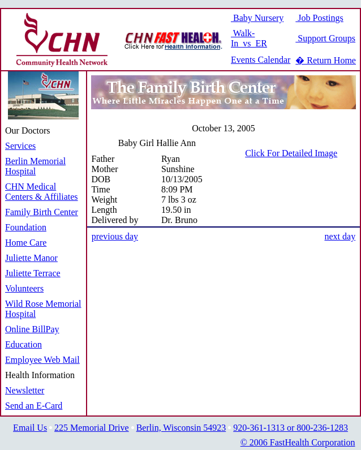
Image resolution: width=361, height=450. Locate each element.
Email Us (30, 427)
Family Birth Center (41, 212)
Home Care (25, 242)
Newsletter (24, 390)
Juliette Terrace (33, 273)
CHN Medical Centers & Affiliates (41, 192)
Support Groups (325, 38)
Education (23, 344)
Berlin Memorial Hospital (35, 166)
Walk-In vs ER (249, 38)
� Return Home (325, 60)
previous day (115, 236)
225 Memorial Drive (91, 427)
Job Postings (319, 18)
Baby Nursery (257, 18)
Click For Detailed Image (291, 153)
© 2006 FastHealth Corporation (297, 442)
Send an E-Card (33, 405)
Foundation (25, 227)
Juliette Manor (31, 258)
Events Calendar (260, 60)
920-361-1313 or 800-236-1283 (290, 427)
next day (339, 236)
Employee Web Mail (42, 360)
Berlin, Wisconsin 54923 (181, 427)
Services (20, 146)
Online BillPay (32, 329)
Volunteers (24, 288)
